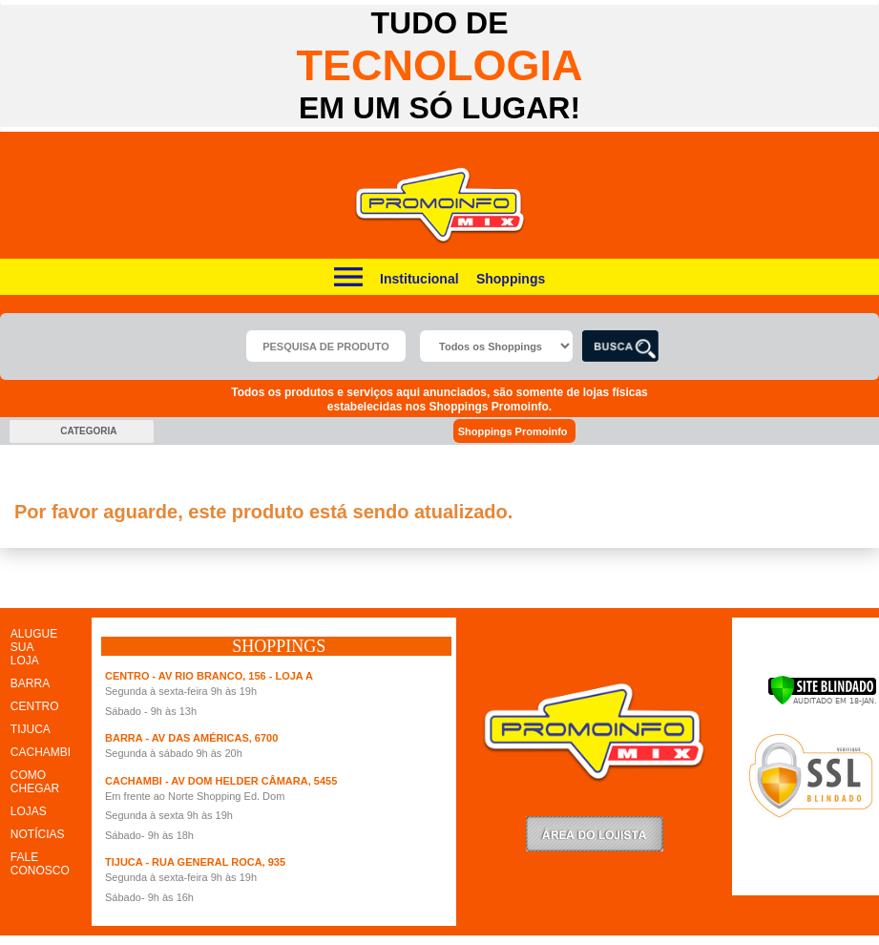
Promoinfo (439, 205)
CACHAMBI (40, 752)
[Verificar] (822, 701)
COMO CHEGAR (34, 781)
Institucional (419, 278)
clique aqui (44, 541)
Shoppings (510, 278)
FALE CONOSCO (40, 863)
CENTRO (34, 706)
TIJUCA (30, 729)
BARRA (30, 683)
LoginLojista (594, 833)
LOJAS (28, 811)
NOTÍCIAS (37, 834)
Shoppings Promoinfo (523, 431)
